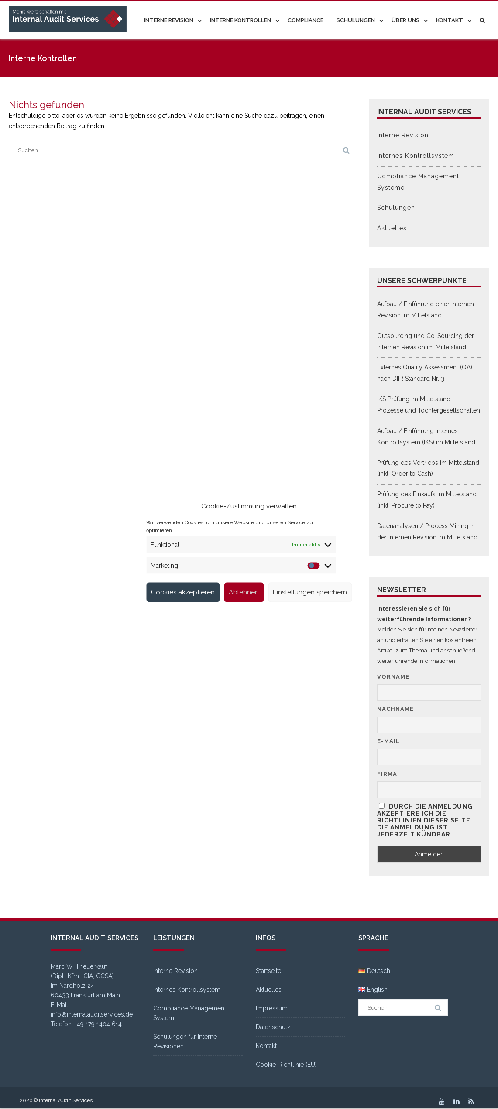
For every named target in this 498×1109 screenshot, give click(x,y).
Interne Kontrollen (240, 20)
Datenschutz (273, 1027)
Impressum (272, 1008)
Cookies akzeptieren (183, 592)
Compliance (305, 20)
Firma (387, 774)
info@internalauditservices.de (92, 1014)
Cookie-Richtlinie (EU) (286, 1064)
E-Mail (388, 741)
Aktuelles (392, 228)
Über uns (405, 20)
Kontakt (449, 20)
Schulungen (356, 20)
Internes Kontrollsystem (415, 155)
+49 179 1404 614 (98, 1023)
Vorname (393, 676)
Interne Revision (168, 20)
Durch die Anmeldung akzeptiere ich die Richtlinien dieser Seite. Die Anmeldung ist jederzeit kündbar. (425, 820)
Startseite (268, 970)
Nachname (395, 709)
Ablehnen (244, 592)
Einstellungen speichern (310, 592)
